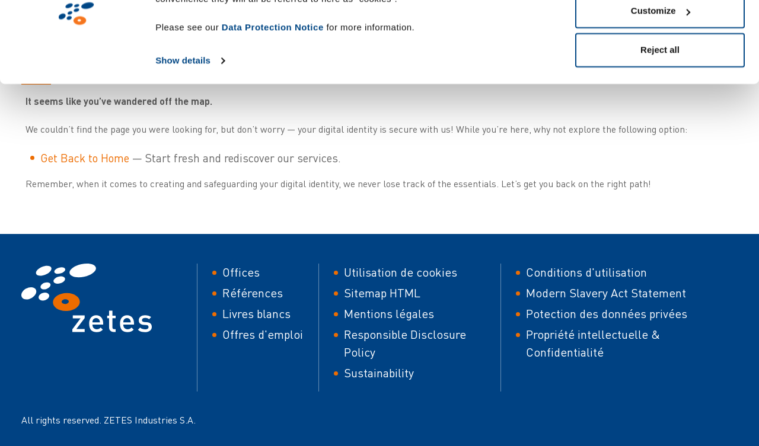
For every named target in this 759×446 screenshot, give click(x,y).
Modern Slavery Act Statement (606, 292)
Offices (241, 272)
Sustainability (379, 372)
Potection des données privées (606, 313)
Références (252, 292)
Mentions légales (389, 313)
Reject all (660, 109)
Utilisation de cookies (400, 272)
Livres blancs (256, 313)
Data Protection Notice (273, 86)
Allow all (660, 31)
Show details (183, 119)
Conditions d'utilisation (586, 272)
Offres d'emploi (262, 334)
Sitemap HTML (382, 292)
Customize (660, 70)
